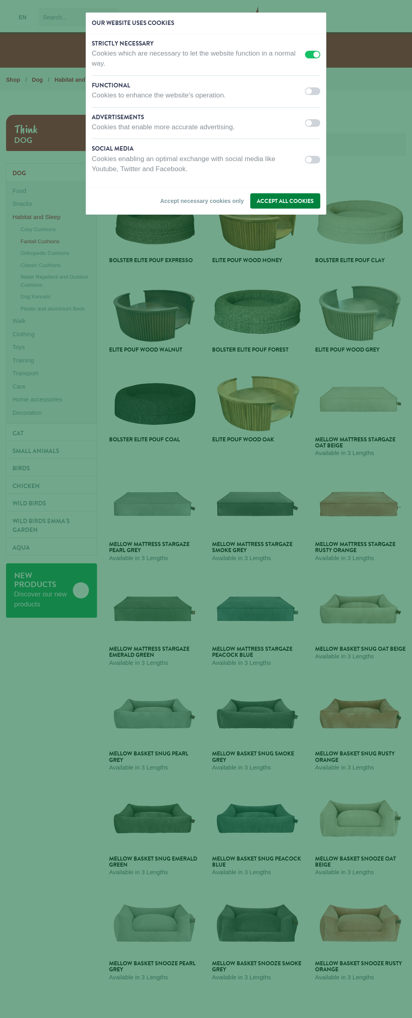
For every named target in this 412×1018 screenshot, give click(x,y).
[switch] (312, 54)
